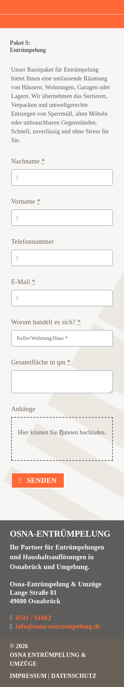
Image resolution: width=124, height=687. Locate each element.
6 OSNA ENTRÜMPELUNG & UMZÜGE (48, 655)
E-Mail (23, 281)
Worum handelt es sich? (46, 322)
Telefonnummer (32, 241)
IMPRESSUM (29, 676)
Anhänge (23, 408)
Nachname (28, 161)
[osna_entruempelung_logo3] (41, 5)
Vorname (25, 201)
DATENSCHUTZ (74, 676)
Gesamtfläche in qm (40, 362)
